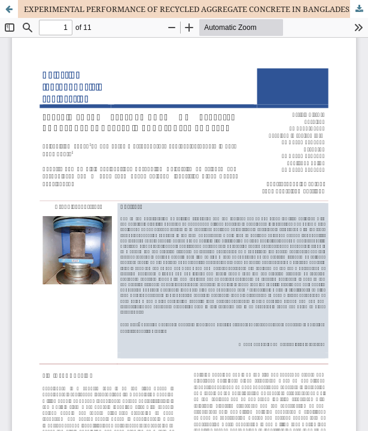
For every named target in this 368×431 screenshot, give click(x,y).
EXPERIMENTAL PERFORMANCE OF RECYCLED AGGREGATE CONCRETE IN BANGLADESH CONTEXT (196, 9)
